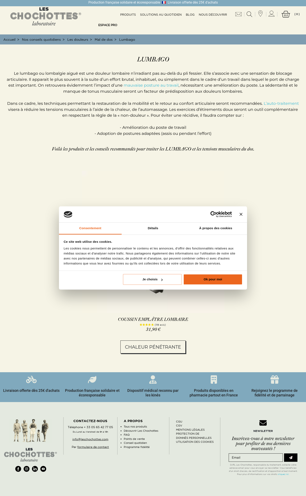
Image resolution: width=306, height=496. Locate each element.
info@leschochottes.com (90, 439)
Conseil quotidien (135, 442)
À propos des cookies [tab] (215, 228)
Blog (190, 14)
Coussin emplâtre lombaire (153, 320)
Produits (128, 14)
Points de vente (134, 438)
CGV (179, 425)
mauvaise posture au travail (151, 85)
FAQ (127, 434)
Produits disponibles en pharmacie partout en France (214, 392)
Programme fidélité (137, 447)
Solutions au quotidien (161, 14)
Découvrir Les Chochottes (141, 430)
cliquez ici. (283, 474)
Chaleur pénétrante (153, 347)
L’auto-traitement (281, 103)
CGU (179, 421)
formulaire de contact (93, 447)
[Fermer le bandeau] (241, 214)
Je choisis (152, 279)
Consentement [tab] (90, 228)
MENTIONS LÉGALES (190, 429)
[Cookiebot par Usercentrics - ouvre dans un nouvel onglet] (213, 214)
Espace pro (107, 25)
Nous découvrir (213, 14)
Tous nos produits (135, 426)
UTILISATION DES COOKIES (195, 441)
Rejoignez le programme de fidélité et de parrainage (274, 392)
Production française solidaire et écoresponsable (92, 392)
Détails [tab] (153, 228)
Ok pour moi (213, 279)
